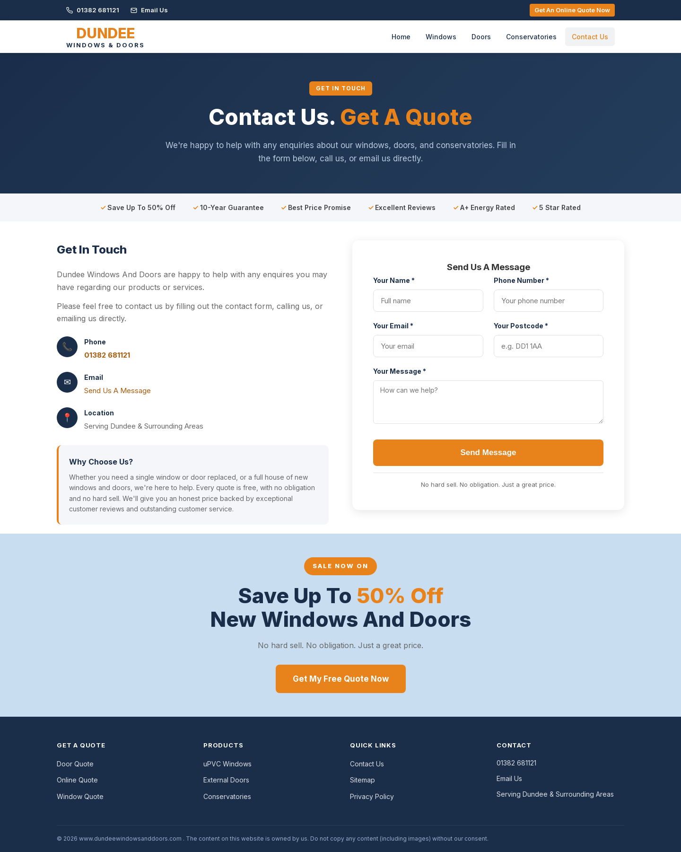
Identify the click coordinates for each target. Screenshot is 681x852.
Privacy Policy (372, 796)
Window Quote (80, 796)
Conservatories (531, 37)
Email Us (149, 10)
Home (401, 37)
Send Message (488, 452)
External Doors (226, 780)
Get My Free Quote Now (341, 679)
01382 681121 (92, 10)
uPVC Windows (227, 764)
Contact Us (590, 37)
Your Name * (394, 280)
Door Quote (75, 764)
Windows (441, 37)
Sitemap (362, 780)
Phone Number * (521, 280)
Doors (481, 37)
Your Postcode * (521, 326)
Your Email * (393, 326)
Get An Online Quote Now (572, 10)
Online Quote (77, 780)
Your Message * (399, 371)
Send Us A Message (117, 390)
